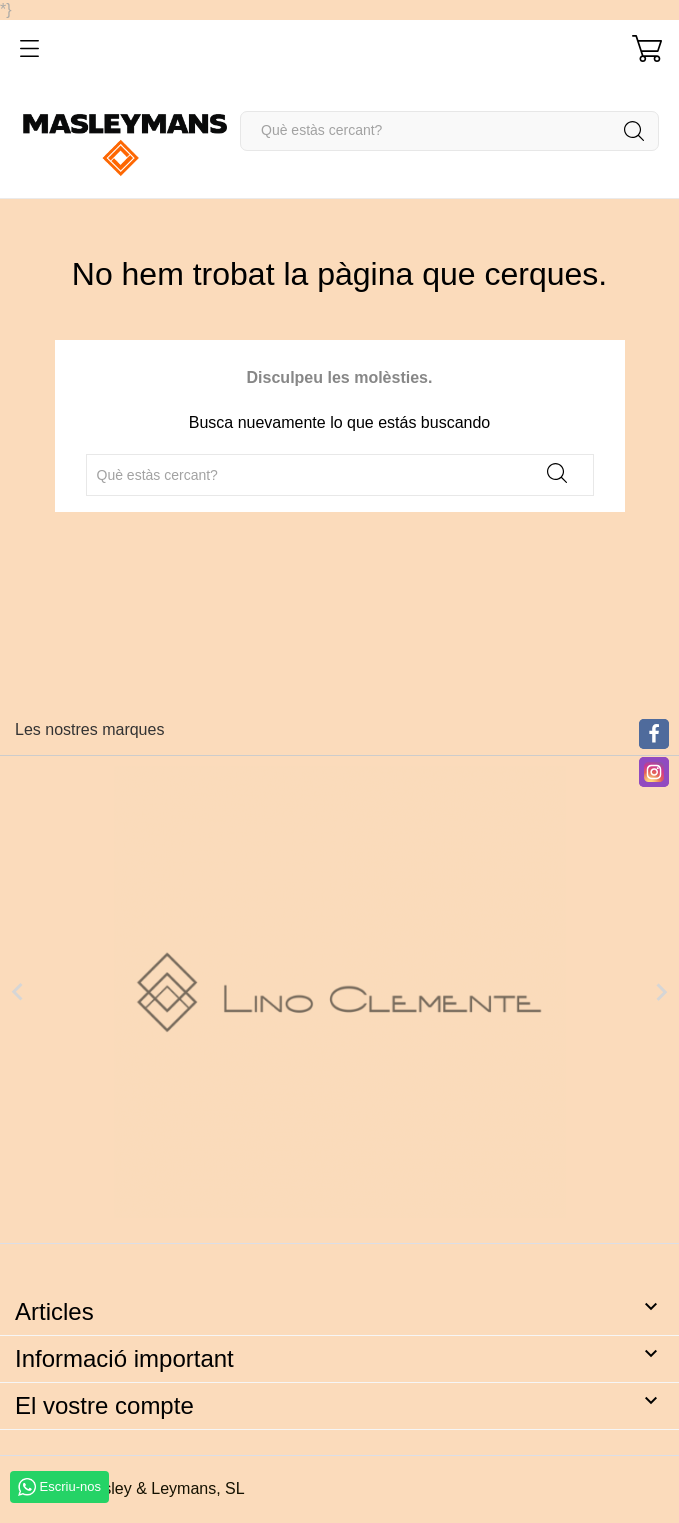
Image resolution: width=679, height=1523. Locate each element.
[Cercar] (449, 131)
